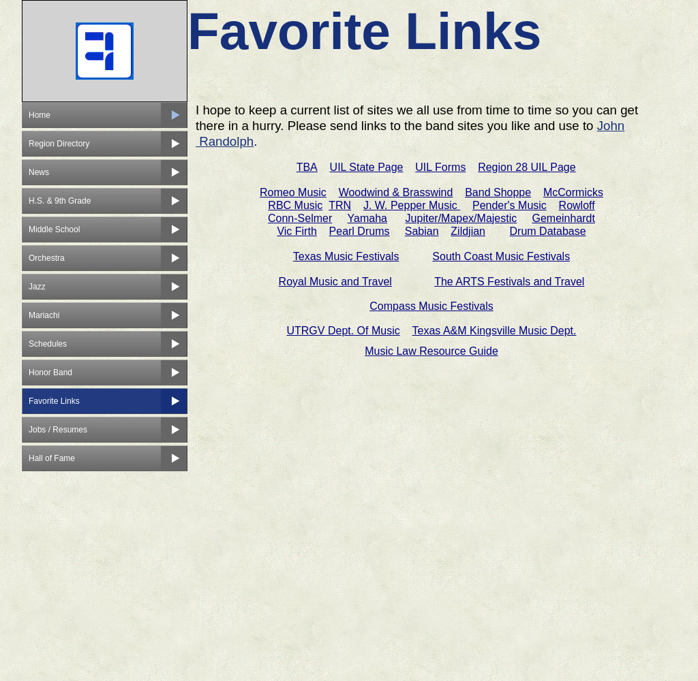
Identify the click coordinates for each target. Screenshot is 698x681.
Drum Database (548, 231)
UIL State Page (367, 167)
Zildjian (468, 231)
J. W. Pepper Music (411, 205)
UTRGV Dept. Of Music (342, 330)
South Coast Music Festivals (501, 256)
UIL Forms (440, 167)
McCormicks (573, 192)
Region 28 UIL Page (527, 167)
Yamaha (367, 218)
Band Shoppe (498, 192)
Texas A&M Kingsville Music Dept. (494, 330)
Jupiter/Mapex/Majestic (461, 218)
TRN (340, 205)
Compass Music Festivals (431, 306)
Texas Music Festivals (346, 256)
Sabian (422, 231)
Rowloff (577, 205)
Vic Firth (296, 231)
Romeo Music (293, 192)
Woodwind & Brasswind (396, 192)
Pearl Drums (359, 231)
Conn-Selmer (300, 218)
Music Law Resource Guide (431, 351)
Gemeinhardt (563, 218)
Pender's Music (509, 205)
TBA (307, 167)
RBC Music (295, 205)
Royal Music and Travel (335, 281)
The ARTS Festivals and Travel (509, 281)
